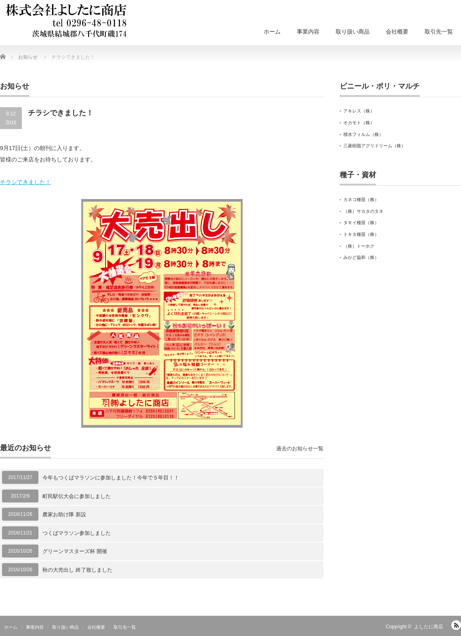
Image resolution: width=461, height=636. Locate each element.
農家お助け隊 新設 (64, 514)
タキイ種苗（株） (361, 222)
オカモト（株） (358, 122)
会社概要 (397, 31)
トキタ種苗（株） (361, 234)
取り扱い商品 (353, 31)
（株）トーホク (358, 246)
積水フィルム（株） (363, 134)
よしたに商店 (428, 627)
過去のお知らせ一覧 (300, 448)
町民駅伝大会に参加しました (76, 496)
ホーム (272, 31)
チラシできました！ (25, 182)
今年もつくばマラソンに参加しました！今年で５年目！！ (110, 478)
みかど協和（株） (361, 257)
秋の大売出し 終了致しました (77, 570)
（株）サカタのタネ (363, 211)
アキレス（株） (358, 110)
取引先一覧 (439, 31)
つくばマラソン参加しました (76, 533)
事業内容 (308, 31)
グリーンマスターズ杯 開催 (74, 551)
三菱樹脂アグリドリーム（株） (374, 145)
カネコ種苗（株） (361, 199)
